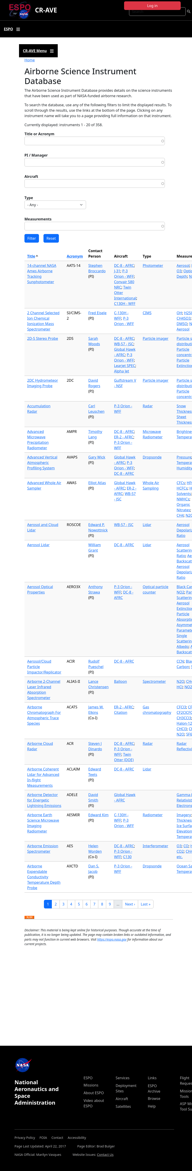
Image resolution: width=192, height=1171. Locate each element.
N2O (180, 681)
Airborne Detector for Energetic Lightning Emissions (44, 800)
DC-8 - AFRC (124, 265)
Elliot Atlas (97, 482)
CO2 (180, 851)
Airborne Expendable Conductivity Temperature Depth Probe (43, 877)
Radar (148, 405)
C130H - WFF (124, 303)
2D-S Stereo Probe (42, 338)
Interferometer (155, 845)
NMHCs (183, 499)
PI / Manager (36, 155)
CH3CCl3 (184, 717)
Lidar (147, 524)
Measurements (38, 219)
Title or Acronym (39, 133)
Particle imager (155, 338)
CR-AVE (46, 10)
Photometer (153, 265)
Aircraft (31, 176)
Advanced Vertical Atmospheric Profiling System (42, 463)
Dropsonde (152, 457)
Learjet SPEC (124, 365)
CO (185, 845)
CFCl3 (181, 707)
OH (179, 312)
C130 (127, 856)
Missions (91, 1085)
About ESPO (94, 1092)
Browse (154, 1098)
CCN (180, 661)
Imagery (184, 814)
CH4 (180, 515)
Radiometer (153, 814)
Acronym (75, 256)
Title (33, 256)
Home (29, 60)
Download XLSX (29, 917)
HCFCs (182, 488)
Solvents (184, 493)
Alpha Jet (121, 371)
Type (28, 197)
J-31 (117, 270)
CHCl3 (182, 728)
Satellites (123, 1106)
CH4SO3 (184, 318)
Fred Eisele (97, 312)
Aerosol (183, 265)
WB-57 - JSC (123, 343)
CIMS (147, 312)
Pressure (184, 457)
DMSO (182, 323)
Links (152, 1077)
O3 (179, 270)
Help (152, 1106)
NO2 (180, 592)
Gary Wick (96, 457)
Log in (152, 5)
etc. (180, 856)
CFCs (181, 482)
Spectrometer (154, 681)
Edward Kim (98, 814)
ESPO (88, 1077)
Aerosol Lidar (38, 544)
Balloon (120, 681)
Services (123, 1077)
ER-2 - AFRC (123, 437)
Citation (120, 712)
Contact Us (105, 1154)
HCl (179, 686)
